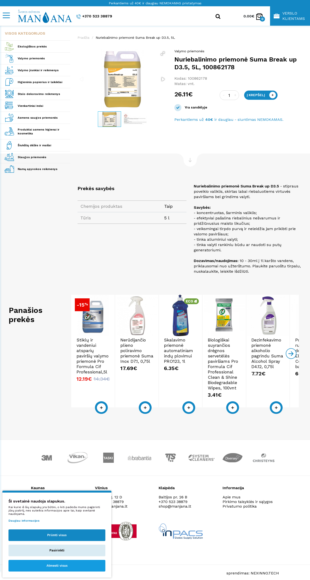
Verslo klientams (289, 16)
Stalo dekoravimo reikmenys (39, 94)
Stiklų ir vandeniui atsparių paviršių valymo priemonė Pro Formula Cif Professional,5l (107, 369)
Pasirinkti (56, 550)
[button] (163, 53)
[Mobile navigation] (6, 15)
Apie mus (231, 492)
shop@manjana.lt (175, 501)
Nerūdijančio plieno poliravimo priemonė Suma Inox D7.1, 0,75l (182, 367)
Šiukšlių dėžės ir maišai (34, 145)
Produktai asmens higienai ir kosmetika (38, 131)
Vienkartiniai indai (30, 106)
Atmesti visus (57, 565)
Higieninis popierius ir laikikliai (40, 82)
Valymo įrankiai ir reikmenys (38, 70)
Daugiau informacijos (23, 520)
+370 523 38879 (94, 16)
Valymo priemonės (31, 58)
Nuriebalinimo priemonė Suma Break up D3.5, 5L (135, 37)
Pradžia (83, 37)
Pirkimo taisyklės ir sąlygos (248, 496)
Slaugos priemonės (32, 157)
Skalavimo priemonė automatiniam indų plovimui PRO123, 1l (260, 367)
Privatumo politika (240, 501)
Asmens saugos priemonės (38, 118)
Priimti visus (57, 535)
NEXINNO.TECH (265, 568)
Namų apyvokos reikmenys (37, 169)
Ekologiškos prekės (32, 46)
